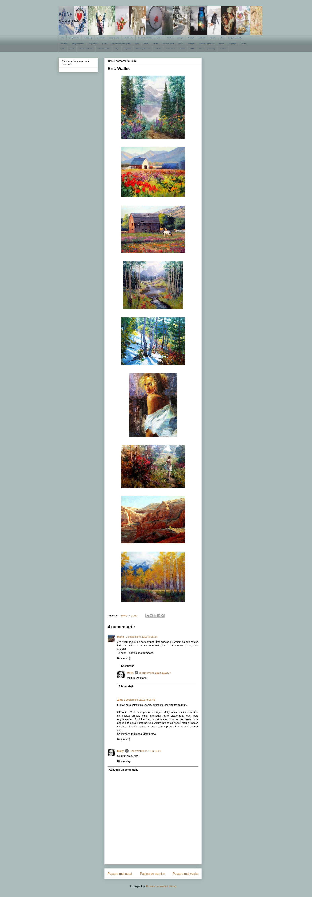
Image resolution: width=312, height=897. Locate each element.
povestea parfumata (86, 49)
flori (222, 38)
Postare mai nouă (120, 873)
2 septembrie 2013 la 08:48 (139, 699)
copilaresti (100, 38)
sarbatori (158, 49)
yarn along (211, 49)
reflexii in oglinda (104, 49)
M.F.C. (181, 43)
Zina (120, 699)
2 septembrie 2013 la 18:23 (145, 750)
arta (62, 38)
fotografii (64, 43)
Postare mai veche (185, 873)
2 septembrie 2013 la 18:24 (155, 672)
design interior (114, 38)
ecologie (180, 38)
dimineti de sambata (145, 38)
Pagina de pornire (152, 873)
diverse (159, 38)
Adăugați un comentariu (124, 769)
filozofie (213, 38)
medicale (191, 43)
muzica (221, 43)
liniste (146, 43)
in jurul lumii (93, 43)
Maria (121, 636)
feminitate (202, 38)
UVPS (192, 49)
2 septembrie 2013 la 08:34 (141, 636)
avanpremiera (74, 38)
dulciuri (169, 38)
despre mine (128, 38)
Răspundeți (123, 658)
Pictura (243, 43)
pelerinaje (232, 43)
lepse (137, 43)
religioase (127, 49)
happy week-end (78, 43)
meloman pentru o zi (207, 43)
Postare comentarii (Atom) (161, 886)
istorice (104, 43)
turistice (182, 49)
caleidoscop (88, 38)
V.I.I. (201, 49)
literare (155, 43)
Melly (65, 13)
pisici (63, 49)
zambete (223, 49)
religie (117, 49)
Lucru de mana (168, 43)
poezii (72, 49)
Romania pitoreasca (143, 49)
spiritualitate (170, 49)
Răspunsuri (127, 665)
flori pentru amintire (235, 38)
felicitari (191, 38)
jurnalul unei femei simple (121, 43)
